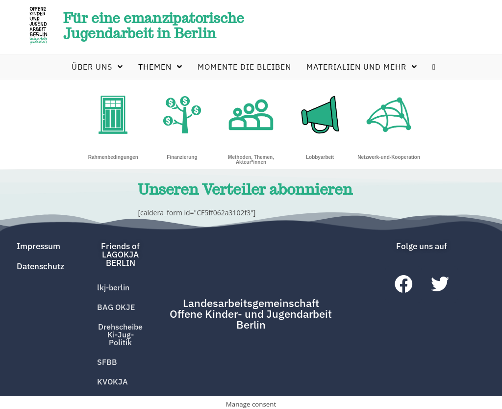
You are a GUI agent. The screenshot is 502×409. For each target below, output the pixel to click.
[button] (120, 256)
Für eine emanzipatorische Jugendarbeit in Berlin (161, 26)
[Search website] (431, 68)
